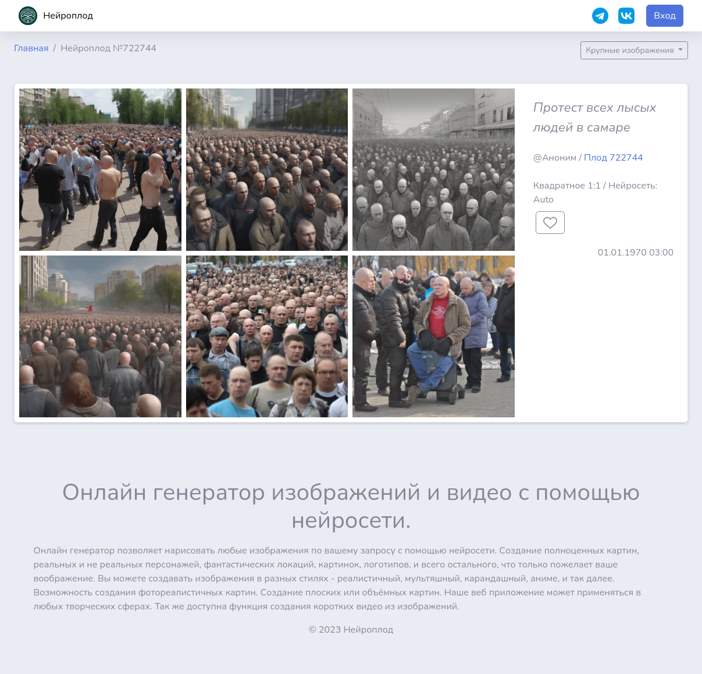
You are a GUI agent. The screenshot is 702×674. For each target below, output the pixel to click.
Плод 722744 (613, 157)
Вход (665, 15)
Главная (31, 48)
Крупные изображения (631, 50)
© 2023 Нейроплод (351, 629)
